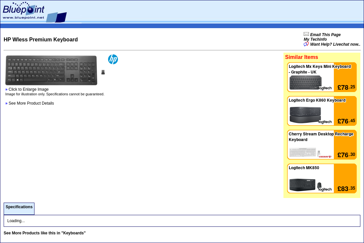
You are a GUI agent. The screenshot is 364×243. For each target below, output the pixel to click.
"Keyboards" (73, 233)
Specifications (19, 207)
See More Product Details (29, 103)
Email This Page (324, 34)
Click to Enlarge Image (27, 89)
